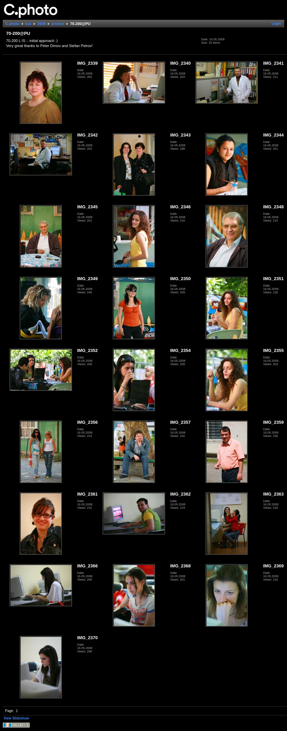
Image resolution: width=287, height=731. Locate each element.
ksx (28, 24)
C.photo (12, 24)
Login (276, 23)
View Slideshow (16, 718)
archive (58, 24)
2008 (41, 24)
